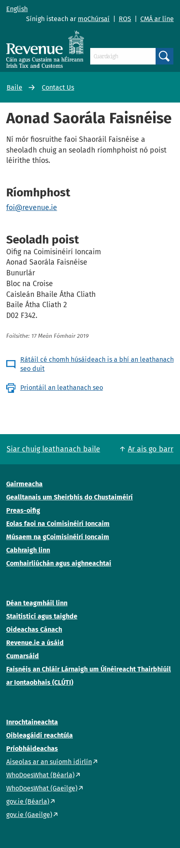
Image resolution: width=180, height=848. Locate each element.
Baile (14, 87)
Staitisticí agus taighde (41, 616)
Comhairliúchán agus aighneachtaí (58, 563)
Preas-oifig (23, 510)
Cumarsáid (22, 656)
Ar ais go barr (150, 449)
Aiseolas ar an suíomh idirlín (49, 762)
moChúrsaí (94, 19)
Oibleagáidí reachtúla (39, 735)
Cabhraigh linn (28, 550)
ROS (125, 19)
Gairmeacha (24, 484)
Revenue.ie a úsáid (35, 643)
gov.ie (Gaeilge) (29, 815)
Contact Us (58, 87)
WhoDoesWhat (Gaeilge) (41, 788)
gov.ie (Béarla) (27, 801)
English (17, 9)
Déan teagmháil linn (36, 603)
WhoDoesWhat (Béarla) (40, 775)
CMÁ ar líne (157, 19)
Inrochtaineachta (32, 722)
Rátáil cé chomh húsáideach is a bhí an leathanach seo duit (97, 364)
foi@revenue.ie (31, 207)
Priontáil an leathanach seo (61, 388)
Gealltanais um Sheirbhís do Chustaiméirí (69, 497)
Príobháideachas (32, 748)
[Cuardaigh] (123, 56)
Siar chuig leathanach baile (53, 449)
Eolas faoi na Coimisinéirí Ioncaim (58, 524)
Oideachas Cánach (34, 629)
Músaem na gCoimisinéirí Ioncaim (57, 537)
